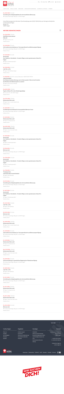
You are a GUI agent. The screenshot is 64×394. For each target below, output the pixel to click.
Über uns (5, 332)
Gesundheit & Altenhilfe (22, 336)
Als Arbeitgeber (6, 335)
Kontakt (51, 2)
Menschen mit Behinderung (23, 335)
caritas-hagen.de (57, 344)
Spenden (58, 2)
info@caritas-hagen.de (56, 343)
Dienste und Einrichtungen (38, 333)
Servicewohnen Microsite (38, 340)
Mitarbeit (20, 338)
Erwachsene (20, 333)
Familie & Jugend (21, 332)
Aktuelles (5, 336)
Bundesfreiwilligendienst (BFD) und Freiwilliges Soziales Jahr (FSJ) (39, 337)
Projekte (5, 333)
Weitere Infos (6, 41)
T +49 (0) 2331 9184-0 (56, 338)
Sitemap (34, 341)
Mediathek (44, 2)
